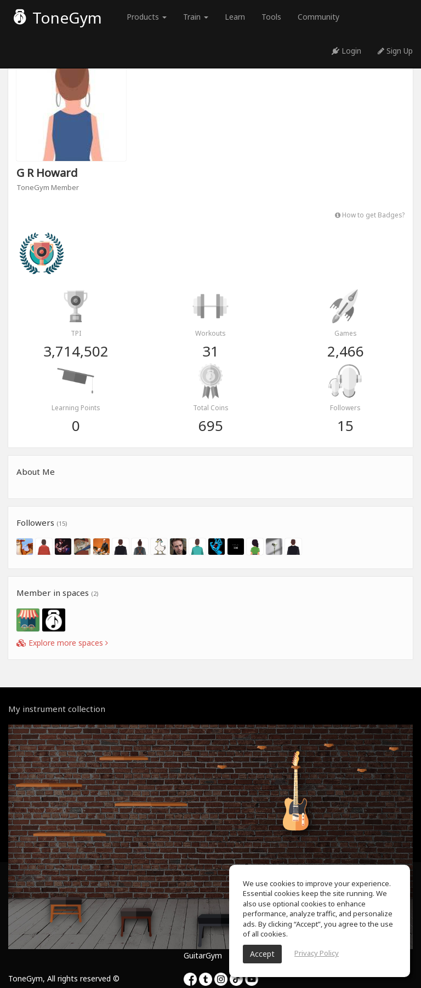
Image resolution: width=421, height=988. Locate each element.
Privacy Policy (316, 953)
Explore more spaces (62, 642)
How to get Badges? (370, 214)
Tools (271, 17)
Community (318, 17)
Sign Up (395, 50)
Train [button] (195, 17)
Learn (235, 17)
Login (346, 50)
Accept (262, 954)
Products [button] (147, 17)
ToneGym (58, 17)
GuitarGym (203, 955)
